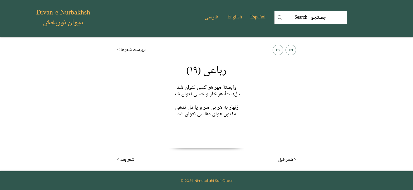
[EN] (291, 50)
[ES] (278, 50)
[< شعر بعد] (134, 159)
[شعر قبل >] (279, 159)
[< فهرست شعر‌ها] (134, 50)
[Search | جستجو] (310, 17)
